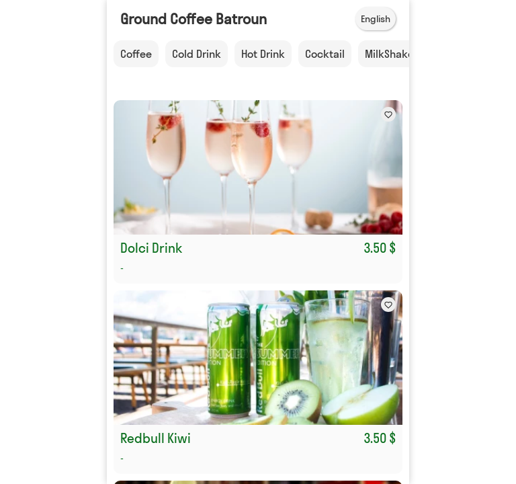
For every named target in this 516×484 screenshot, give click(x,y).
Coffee (136, 54)
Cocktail (325, 54)
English (375, 19)
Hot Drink (263, 54)
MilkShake (389, 54)
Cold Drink (196, 54)
